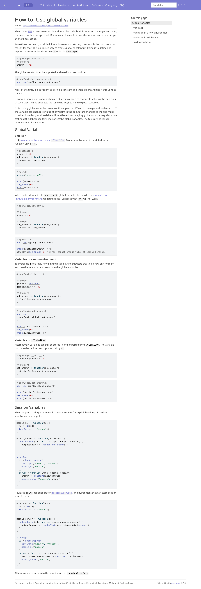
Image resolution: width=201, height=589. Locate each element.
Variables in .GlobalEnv (146, 37)
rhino (18, 5)
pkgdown (175, 583)
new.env (33, 284)
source (20, 175)
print (20, 181)
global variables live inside (43, 140)
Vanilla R (138, 27)
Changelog (111, 5)
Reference (97, 5)
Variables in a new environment (150, 32)
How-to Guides (79, 5)
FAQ (122, 5)
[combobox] (164, 5)
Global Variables (141, 22)
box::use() (51, 195)
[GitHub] (178, 5)
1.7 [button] (27, 5)
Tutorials (45, 5)
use (24, 82)
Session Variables (142, 42)
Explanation (60, 5)
